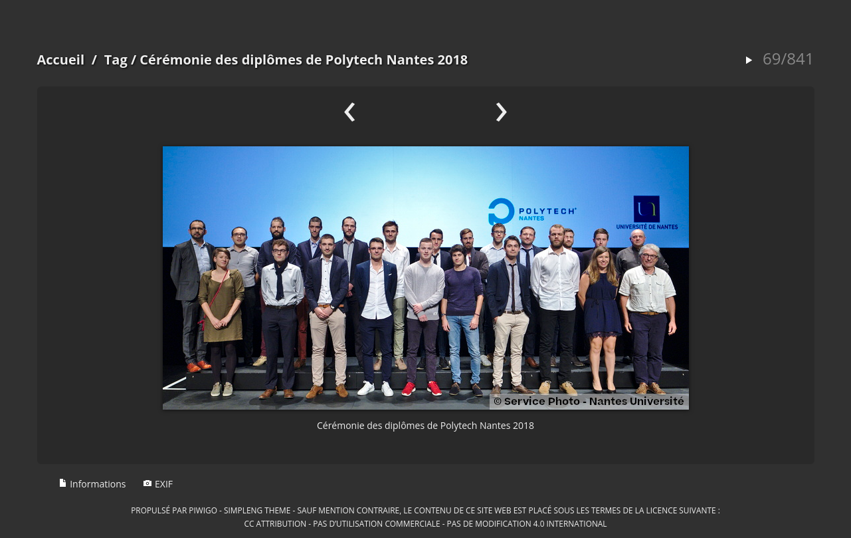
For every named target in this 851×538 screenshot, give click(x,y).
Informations (92, 483)
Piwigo (203, 510)
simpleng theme (257, 510)
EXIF (158, 483)
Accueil (61, 59)
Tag (116, 59)
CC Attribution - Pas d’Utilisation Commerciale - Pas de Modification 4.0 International (425, 523)
